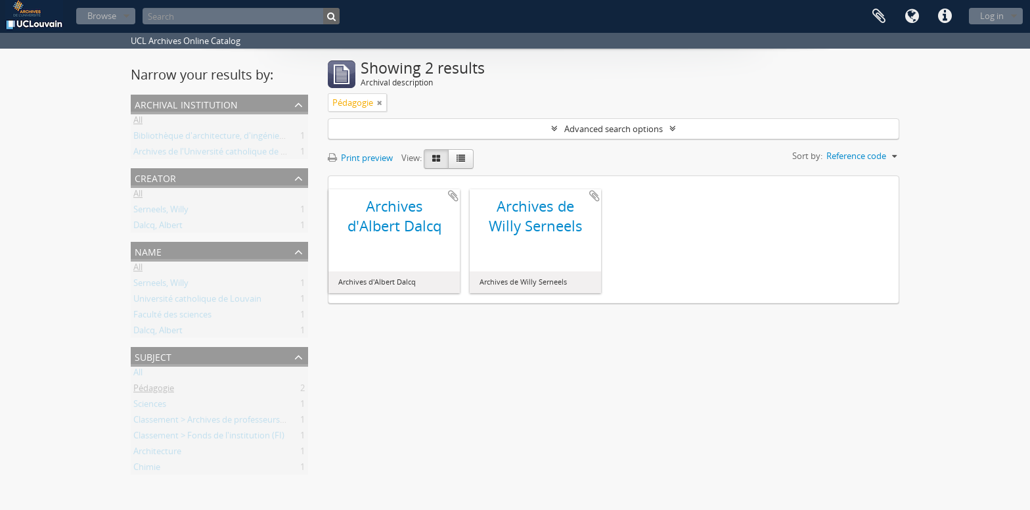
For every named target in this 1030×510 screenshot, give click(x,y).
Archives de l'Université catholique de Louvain (222, 154)
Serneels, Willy (161, 212)
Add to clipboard (453, 195)
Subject (153, 356)
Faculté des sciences (172, 317)
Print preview (360, 158)
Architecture (157, 453)
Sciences (149, 406)
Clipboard (878, 16)
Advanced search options (613, 129)
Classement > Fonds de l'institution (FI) (208, 438)
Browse (101, 16)
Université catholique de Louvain (197, 301)
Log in (992, 16)
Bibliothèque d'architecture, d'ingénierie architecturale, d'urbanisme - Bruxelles (286, 138)
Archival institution (186, 103)
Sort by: (807, 156)
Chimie (146, 469)
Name (148, 251)
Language (911, 16)
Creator (155, 177)
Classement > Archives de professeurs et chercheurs (234, 422)
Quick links (944, 16)
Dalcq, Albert (158, 227)
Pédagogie (153, 390)
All (138, 122)
